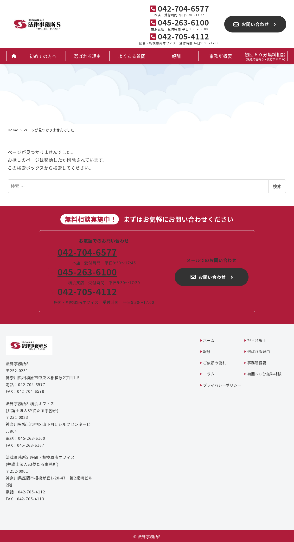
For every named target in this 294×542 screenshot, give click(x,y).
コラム (209, 373)
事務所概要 (257, 362)
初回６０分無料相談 (264, 373)
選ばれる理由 (258, 351)
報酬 (207, 351)
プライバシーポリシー (222, 385)
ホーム (209, 340)
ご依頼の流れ (214, 362)
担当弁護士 (257, 340)
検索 (277, 186)
